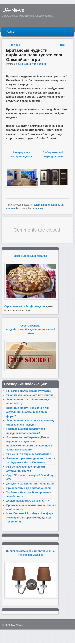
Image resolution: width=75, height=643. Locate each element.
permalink (37, 208)
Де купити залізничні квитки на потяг (30, 483)
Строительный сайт (16, 306)
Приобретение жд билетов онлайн (28, 487)
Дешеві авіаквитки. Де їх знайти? (27, 500)
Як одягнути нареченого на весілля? (29, 395)
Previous (13, 44)
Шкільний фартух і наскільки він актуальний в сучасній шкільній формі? (27, 412)
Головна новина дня (45, 204)
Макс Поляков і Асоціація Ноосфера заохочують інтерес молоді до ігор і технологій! (29, 517)
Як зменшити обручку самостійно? (28, 453)
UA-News (13, 10)
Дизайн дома (38, 306)
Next (64, 44)
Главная (10, 32)
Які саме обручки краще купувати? (28, 390)
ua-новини (39, 64)
